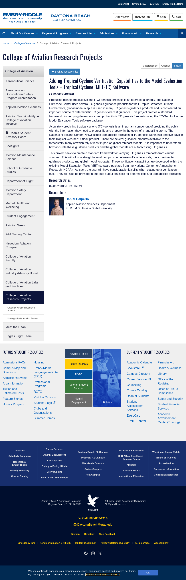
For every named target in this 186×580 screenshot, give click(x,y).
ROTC (38, 391)
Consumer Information (166, 469)
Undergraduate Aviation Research (23, 318)
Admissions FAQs (14, 362)
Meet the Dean (15, 327)
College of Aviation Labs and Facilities (22, 284)
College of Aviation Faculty (18, 258)
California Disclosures (166, 474)
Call (176, 16)
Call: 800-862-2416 (93, 518)
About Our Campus (24, 33)
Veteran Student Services (79, 386)
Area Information (13, 383)
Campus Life (85, 33)
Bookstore (135, 368)
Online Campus (93, 469)
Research (153, 33)
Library (162, 373)
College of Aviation (24, 43)
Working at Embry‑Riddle (166, 452)
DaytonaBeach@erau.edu (93, 524)
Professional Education (131, 450)
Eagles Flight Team (18, 336)
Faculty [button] (177, 66)
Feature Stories (13, 398)
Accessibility (161, 543)
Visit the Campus (45, 397)
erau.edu (93, 502)
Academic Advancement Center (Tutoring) (169, 418)
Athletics (131, 465)
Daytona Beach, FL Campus (93, 452)
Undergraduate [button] (150, 66)
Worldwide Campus (93, 463)
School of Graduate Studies (18, 170)
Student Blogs (45, 402)
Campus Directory (138, 373)
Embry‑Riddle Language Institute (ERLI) (46, 372)
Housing (39, 362)
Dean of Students (138, 396)
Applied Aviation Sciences (23, 107)
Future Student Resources (23, 352)
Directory (89, 534)
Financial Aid (131, 33)
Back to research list (65, 71)
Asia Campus (93, 474)
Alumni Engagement (78, 400)
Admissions (108, 33)
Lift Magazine (54, 460)
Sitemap (75, 534)
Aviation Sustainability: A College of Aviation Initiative (22, 120)
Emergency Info (26, 543)
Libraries (20, 450)
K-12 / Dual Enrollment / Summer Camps (131, 457)
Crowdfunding (54, 471)
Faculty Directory (19, 470)
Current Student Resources (148, 352)
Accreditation (166, 463)
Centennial (123, 4)
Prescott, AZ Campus (93, 457)
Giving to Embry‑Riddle (54, 466)
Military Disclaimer (85, 543)
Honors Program (13, 404)
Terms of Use (142, 543)
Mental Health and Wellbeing (18, 205)
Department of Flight (19, 181)
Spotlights (12, 146)
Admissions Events (15, 377)
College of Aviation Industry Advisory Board (21, 271)
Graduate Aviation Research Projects (21, 309)
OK (147, 572)
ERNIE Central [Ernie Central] (136, 421)
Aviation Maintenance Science (20, 157)
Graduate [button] (165, 66)
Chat (161, 16)
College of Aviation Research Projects (18, 297)
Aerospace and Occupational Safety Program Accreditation (20, 94)
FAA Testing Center (18, 234)
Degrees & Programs (56, 33)
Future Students (79, 364)
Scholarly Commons (20, 456)
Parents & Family (78, 353)
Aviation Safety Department (15, 192)
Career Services (139, 379)
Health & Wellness (169, 368)
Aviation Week (15, 225)
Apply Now (122, 16)
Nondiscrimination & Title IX (55, 543)
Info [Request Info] (142, 16)
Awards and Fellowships (54, 477)
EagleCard (134, 415)
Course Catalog (137, 390)
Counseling (134, 384)
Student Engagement (20, 216)
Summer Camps (44, 418)
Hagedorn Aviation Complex (18, 245)
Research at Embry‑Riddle (19, 463)
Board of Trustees (166, 457)
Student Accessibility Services (135, 406)
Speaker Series (131, 470)
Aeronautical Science (20, 81)
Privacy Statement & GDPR (102, 574)
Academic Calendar (139, 362)
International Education (131, 476)
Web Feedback (107, 534)
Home (6, 43)
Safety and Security (170, 398)
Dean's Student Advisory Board (18, 135)
